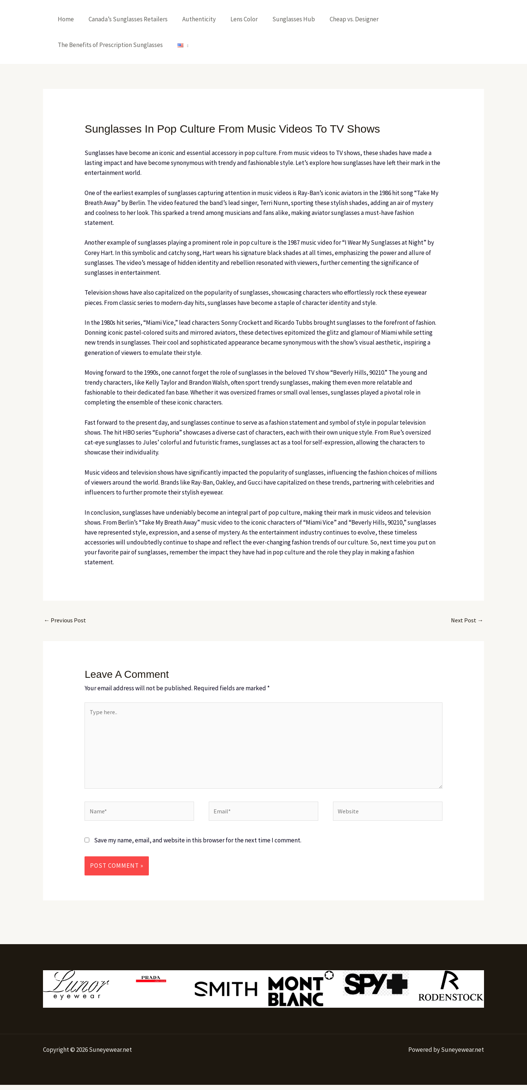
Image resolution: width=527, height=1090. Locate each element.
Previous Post (65, 620)
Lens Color (236, 19)
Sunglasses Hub (283, 19)
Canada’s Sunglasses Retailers (124, 19)
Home (65, 19)
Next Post (466, 620)
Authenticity (193, 19)
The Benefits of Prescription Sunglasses (109, 45)
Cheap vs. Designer (342, 19)
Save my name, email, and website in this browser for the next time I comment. (197, 846)
